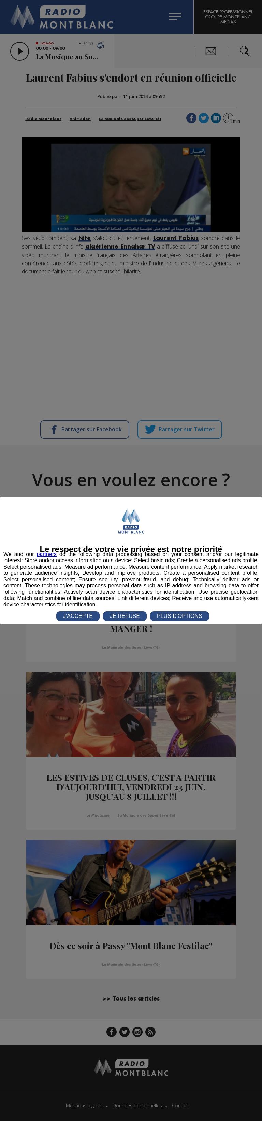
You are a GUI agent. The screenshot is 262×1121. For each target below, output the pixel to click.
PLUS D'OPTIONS (179, 616)
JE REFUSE (125, 616)
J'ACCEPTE (78, 616)
